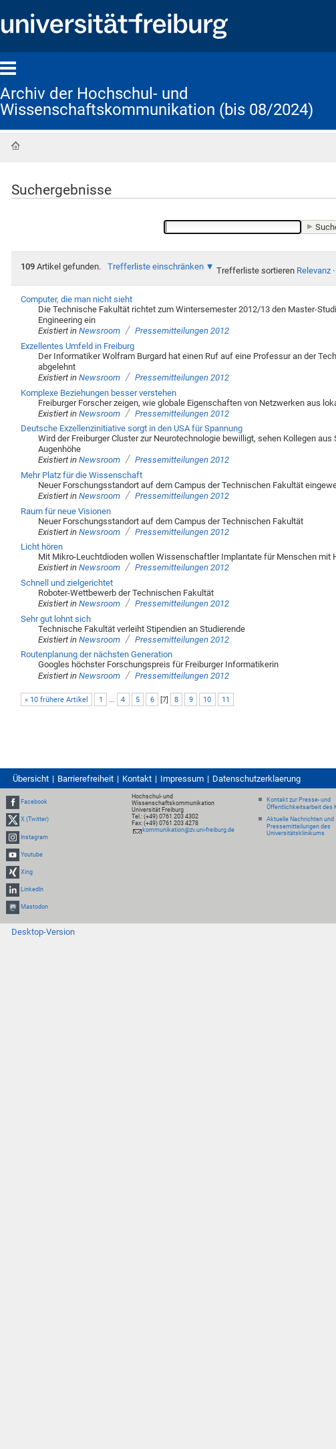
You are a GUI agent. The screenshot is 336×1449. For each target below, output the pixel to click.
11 (226, 699)
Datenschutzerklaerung (256, 779)
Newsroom (99, 331)
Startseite (15, 145)
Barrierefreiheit (85, 779)
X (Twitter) (35, 819)
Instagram (34, 837)
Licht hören (42, 547)
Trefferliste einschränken (156, 266)
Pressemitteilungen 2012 (182, 331)
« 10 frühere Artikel (56, 699)
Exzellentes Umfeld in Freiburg (77, 346)
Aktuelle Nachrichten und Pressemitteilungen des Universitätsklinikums (300, 826)
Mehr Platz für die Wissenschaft (81, 475)
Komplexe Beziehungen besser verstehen (98, 393)
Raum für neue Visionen (66, 511)
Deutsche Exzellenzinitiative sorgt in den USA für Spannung (131, 428)
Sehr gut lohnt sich (56, 619)
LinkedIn (32, 889)
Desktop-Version (43, 932)
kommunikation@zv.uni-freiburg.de (188, 829)
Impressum (182, 779)
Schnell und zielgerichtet (67, 583)
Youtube (32, 854)
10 (207, 699)
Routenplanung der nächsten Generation (96, 654)
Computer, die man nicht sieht (76, 299)
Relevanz (314, 270)
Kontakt (137, 779)
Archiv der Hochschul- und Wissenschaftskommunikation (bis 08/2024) (156, 101)
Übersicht (31, 779)
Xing (27, 872)
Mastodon (34, 907)
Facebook (34, 801)
